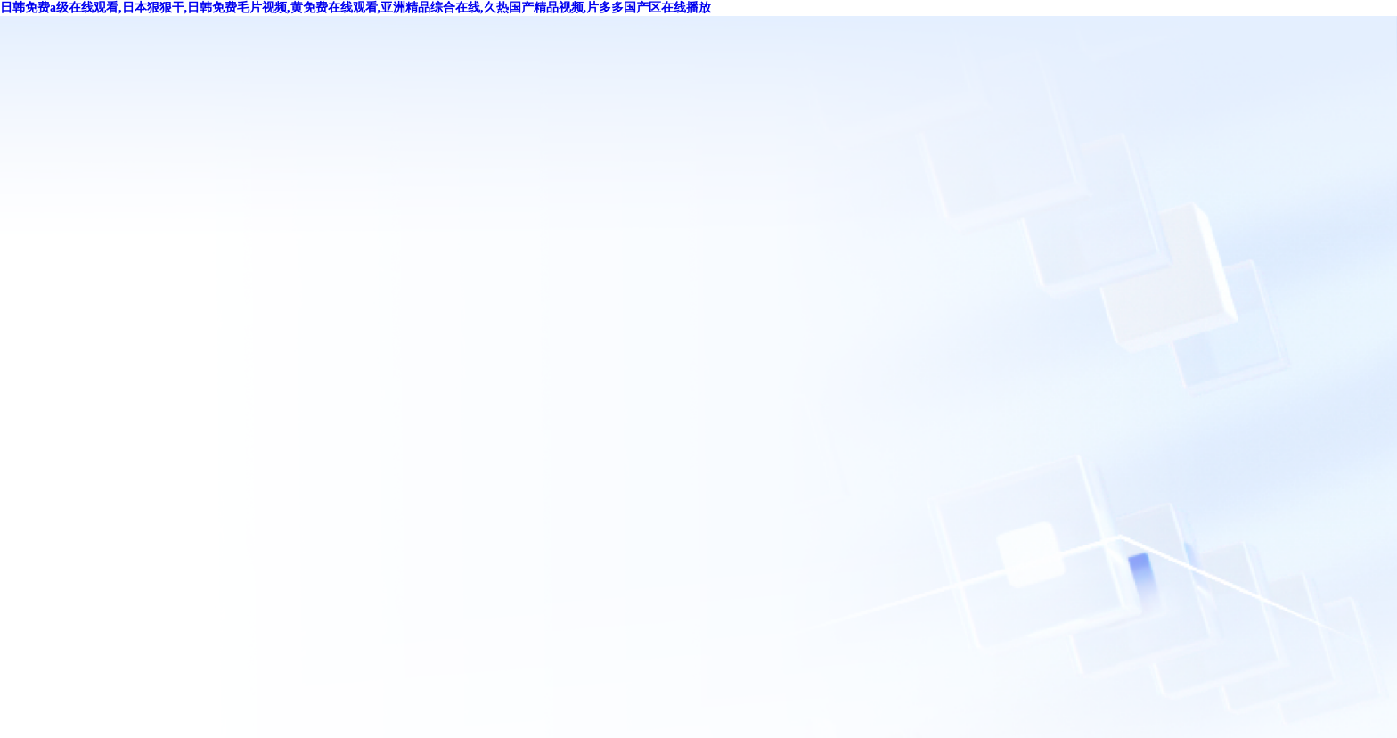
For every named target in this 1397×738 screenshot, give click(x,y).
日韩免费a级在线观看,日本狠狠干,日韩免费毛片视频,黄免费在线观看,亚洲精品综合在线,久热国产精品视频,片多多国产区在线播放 (355, 7)
